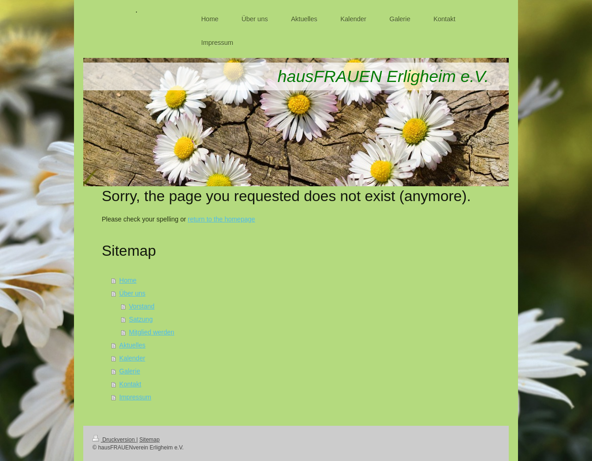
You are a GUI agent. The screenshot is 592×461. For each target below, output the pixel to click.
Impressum (135, 397)
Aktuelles (132, 345)
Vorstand (141, 306)
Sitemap (149, 439)
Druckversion (114, 439)
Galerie (129, 371)
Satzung (141, 319)
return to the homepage (221, 219)
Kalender (132, 358)
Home (127, 280)
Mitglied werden (151, 332)
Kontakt (130, 384)
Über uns (132, 293)
